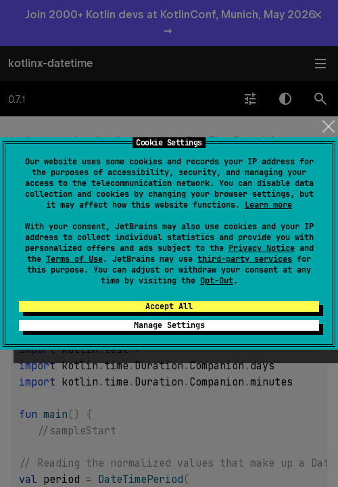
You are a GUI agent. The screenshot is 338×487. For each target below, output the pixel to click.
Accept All (169, 306)
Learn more (268, 205)
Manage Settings (169, 325)
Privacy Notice (261, 248)
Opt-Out (216, 280)
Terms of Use (74, 259)
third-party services (244, 259)
